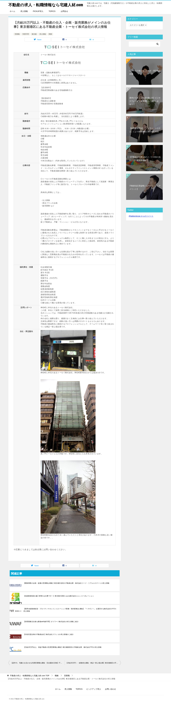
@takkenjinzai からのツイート (141, 216)
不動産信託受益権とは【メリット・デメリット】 (145, 187)
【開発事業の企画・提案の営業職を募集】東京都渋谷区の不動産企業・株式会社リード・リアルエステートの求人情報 (66, 583)
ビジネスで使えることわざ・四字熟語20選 (145, 72)
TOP (29, 676)
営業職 (17, 34)
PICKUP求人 (38, 11)
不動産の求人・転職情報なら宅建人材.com (45, 4)
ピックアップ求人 (93, 689)
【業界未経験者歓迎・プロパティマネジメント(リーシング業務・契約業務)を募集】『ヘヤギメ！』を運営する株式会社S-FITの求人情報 (69, 610)
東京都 (34, 34)
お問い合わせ (110, 689)
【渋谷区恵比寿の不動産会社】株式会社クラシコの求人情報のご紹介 (48, 634)
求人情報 (24, 11)
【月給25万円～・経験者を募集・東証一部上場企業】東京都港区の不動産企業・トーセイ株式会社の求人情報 (93, 663)
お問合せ (64, 11)
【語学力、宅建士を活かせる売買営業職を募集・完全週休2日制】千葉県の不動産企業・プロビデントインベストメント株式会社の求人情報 (38, 663)
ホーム (12, 11)
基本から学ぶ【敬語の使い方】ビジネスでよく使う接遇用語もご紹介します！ (145, 101)
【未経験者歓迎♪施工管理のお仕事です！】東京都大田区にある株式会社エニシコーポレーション (58, 596)
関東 (50, 34)
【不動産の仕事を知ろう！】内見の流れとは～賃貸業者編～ (145, 158)
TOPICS (52, 11)
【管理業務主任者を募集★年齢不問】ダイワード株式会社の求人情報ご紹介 (51, 622)
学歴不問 (26, 34)
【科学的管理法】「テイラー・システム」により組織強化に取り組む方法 (145, 130)
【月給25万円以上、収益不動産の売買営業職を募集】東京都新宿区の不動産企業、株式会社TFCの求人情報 (62, 647)
